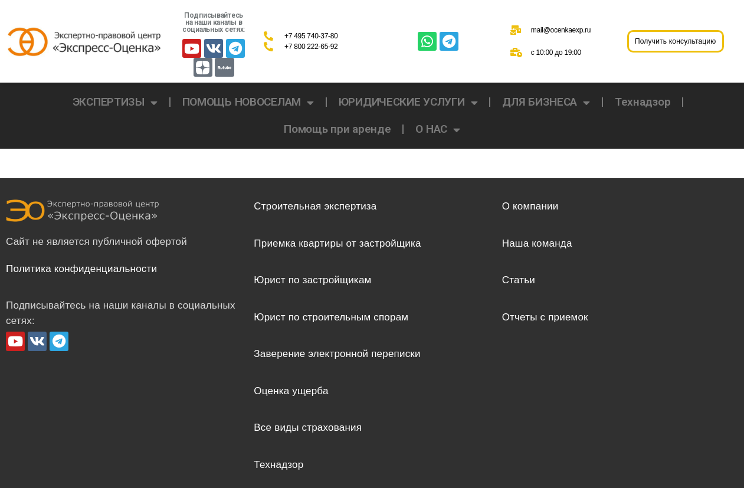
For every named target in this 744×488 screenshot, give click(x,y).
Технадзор (642, 102)
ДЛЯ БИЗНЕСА (546, 102)
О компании (530, 206)
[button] (675, 41)
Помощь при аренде (337, 129)
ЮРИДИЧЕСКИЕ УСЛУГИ (408, 102)
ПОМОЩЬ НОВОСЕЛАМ (248, 102)
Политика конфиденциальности (81, 268)
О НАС (437, 129)
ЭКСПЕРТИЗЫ (115, 102)
